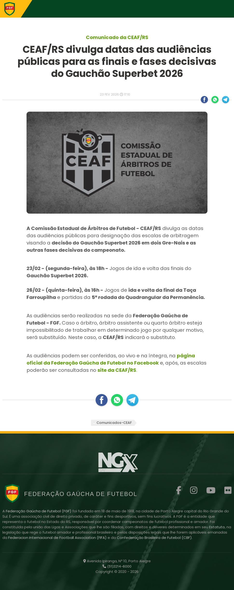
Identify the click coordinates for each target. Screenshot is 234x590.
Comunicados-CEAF (114, 422)
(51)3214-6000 (118, 566)
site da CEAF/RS (116, 370)
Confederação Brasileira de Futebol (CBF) (154, 537)
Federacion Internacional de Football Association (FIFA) (58, 537)
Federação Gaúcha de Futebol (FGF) (39, 511)
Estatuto (217, 526)
